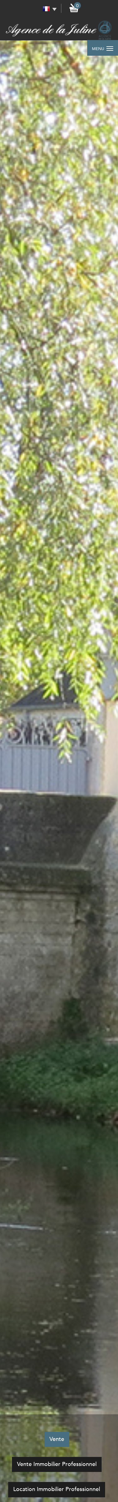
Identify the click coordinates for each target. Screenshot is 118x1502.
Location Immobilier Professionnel (56, 1489)
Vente (56, 1439)
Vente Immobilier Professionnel (57, 1464)
